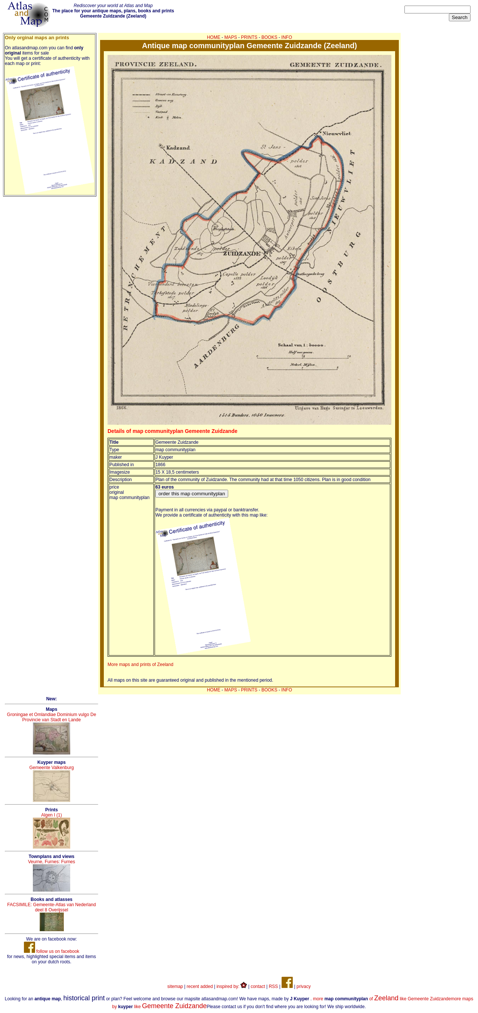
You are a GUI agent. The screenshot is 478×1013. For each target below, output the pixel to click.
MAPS (230, 37)
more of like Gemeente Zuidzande (382, 998)
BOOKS (269, 37)
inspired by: (232, 986)
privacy (304, 986)
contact (258, 986)
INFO (286, 37)
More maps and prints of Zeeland (140, 664)
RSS (273, 986)
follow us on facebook (52, 951)
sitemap (175, 986)
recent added (200, 986)
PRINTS (249, 37)
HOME (213, 37)
